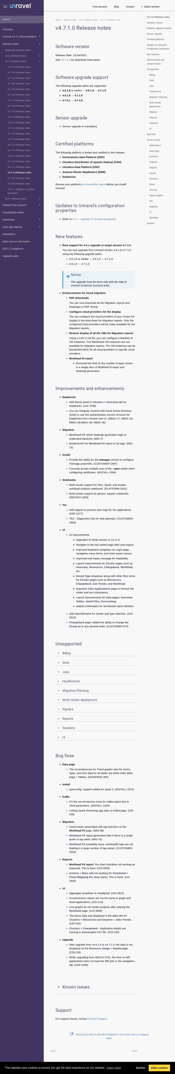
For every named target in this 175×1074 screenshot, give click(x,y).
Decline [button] (140, 1067)
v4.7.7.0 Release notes (19, 100)
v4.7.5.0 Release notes (19, 111)
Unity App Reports (22, 227)
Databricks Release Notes (18, 50)
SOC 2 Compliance (13, 248)
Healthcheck (155, 91)
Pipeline (153, 112)
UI (150, 129)
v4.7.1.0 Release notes (19, 172)
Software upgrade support (159, 28)
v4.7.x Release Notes (23, 61)
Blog (116, 6)
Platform (153, 162)
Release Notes (22, 43)
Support (102, 1018)
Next (134, 1051)
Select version (150, 6)
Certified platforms (155, 39)
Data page (154, 151)
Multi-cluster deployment (155, 104)
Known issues (153, 140)
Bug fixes (151, 134)
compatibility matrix (94, 184)
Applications (155, 145)
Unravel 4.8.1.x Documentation (22, 36)
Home (58, 20)
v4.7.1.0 (65, 59)
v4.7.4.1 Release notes (19, 128)
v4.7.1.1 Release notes (19, 167)
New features (153, 54)
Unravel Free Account (22, 205)
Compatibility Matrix (13, 212)
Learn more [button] (113, 1067)
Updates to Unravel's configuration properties (158, 47)
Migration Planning (158, 97)
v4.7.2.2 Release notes (19, 150)
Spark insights (156, 195)
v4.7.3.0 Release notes (19, 139)
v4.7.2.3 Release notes (19, 145)
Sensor (152, 173)
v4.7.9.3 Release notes (19, 72)
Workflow (153, 218)
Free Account (100, 6)
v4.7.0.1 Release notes (19, 178)
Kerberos (153, 156)
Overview (8, 29)
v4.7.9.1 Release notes (19, 83)
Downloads (22, 219)
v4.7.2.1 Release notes (19, 156)
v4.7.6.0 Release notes (19, 106)
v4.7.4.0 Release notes (19, 134)
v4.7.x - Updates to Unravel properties (21, 191)
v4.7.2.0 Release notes (19, 161)
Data (151, 80)
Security (153, 190)
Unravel (130, 6)
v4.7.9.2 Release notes (19, 78)
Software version (155, 23)
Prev (53, 1051)
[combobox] (22, 19)
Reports (153, 117)
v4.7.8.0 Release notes (19, 95)
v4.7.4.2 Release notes (19, 122)
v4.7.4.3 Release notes (19, 117)
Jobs (151, 86)
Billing (152, 75)
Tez (151, 201)
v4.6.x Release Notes (23, 198)
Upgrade (153, 206)
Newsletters (9, 234)
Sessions (153, 123)
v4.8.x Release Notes (23, 56)
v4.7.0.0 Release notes (19, 184)
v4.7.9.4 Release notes (19, 67)
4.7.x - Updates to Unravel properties (94, 219)
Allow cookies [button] (159, 1067)
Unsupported (153, 69)
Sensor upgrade (154, 34)
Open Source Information (16, 241)
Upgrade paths (11, 256)
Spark (152, 184)
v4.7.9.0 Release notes (19, 89)
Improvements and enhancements (156, 62)
